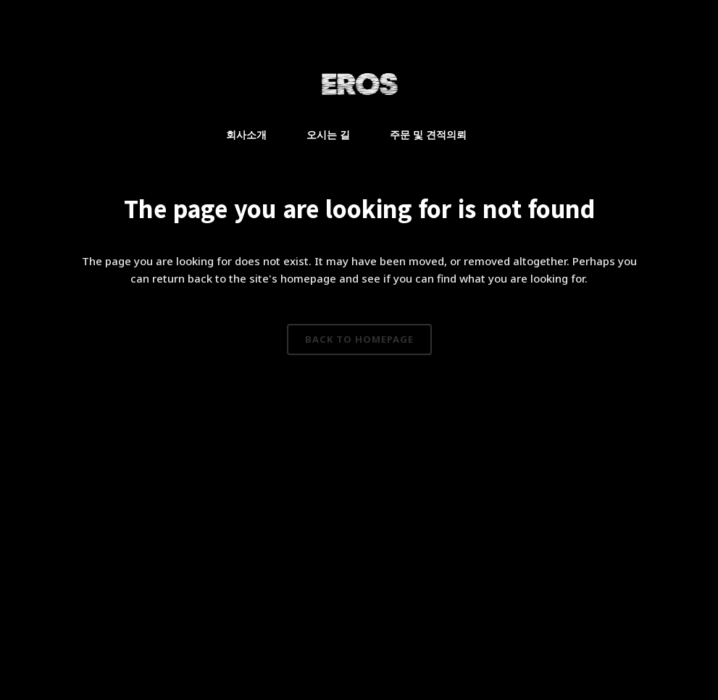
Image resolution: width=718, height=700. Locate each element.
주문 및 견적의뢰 (428, 134)
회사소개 (246, 134)
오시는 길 (328, 134)
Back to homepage (359, 339)
